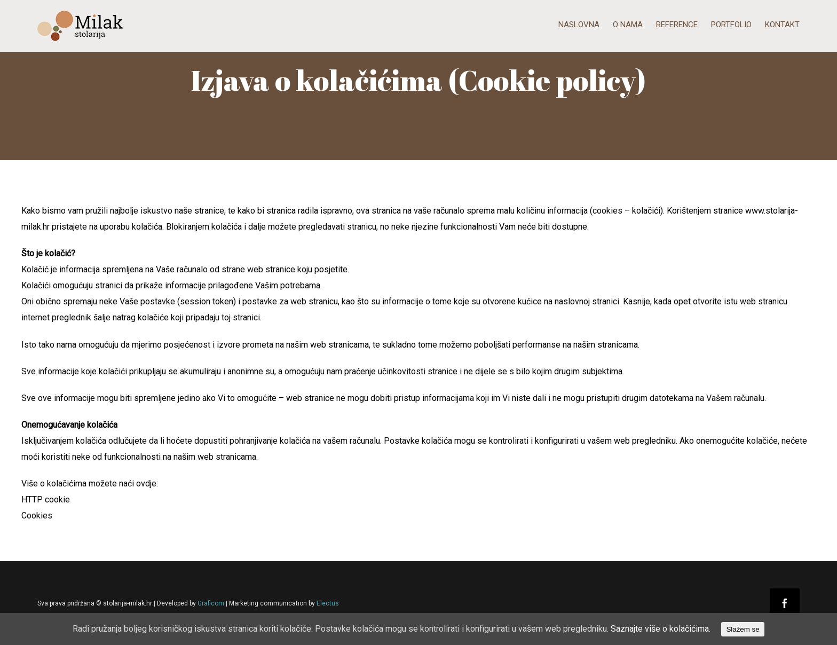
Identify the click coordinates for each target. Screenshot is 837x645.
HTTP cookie (45, 499)
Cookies (36, 515)
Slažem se (742, 629)
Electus (328, 603)
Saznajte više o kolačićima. (660, 629)
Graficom (211, 603)
